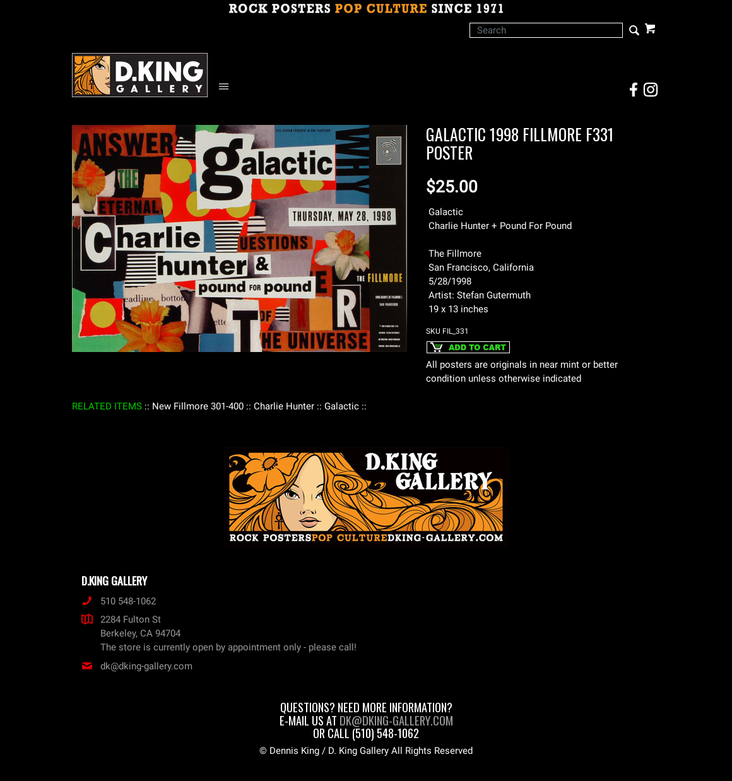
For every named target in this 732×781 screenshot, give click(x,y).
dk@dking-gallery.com (136, 666)
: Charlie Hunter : (284, 406)
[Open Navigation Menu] (227, 87)
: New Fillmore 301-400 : (198, 406)
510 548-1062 (118, 601)
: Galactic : (341, 406)
